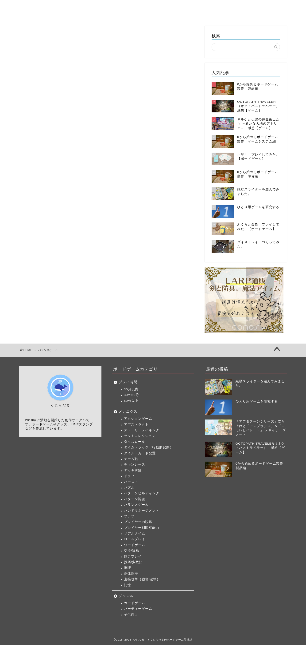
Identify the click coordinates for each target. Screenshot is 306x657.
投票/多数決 (133, 562)
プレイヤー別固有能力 (141, 528)
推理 (127, 568)
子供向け (131, 614)
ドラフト (131, 476)
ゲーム (175, 7)
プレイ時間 (128, 382)
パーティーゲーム (138, 608)
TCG (196, 7)
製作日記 (220, 7)
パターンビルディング (141, 493)
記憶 (127, 585)
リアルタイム (134, 533)
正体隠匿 (131, 573)
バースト (131, 482)
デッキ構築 (133, 470)
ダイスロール (134, 441)
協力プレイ (133, 556)
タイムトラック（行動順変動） (148, 447)
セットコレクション (140, 436)
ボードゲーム (147, 7)
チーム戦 (131, 459)
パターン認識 (134, 499)
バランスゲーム (136, 505)
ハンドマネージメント (141, 510)
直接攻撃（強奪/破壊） (142, 579)
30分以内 (131, 389)
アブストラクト (136, 424)
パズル (129, 487)
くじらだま (267, 7)
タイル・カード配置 (140, 453)
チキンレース (134, 464)
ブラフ (129, 516)
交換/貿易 (131, 550)
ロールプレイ (134, 539)
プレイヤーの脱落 (138, 522)
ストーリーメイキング (141, 430)
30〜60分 (131, 395)
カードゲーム (134, 603)
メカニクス (128, 411)
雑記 (243, 7)
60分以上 (131, 401)
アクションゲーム (138, 418)
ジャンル (126, 596)
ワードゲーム (134, 545)
